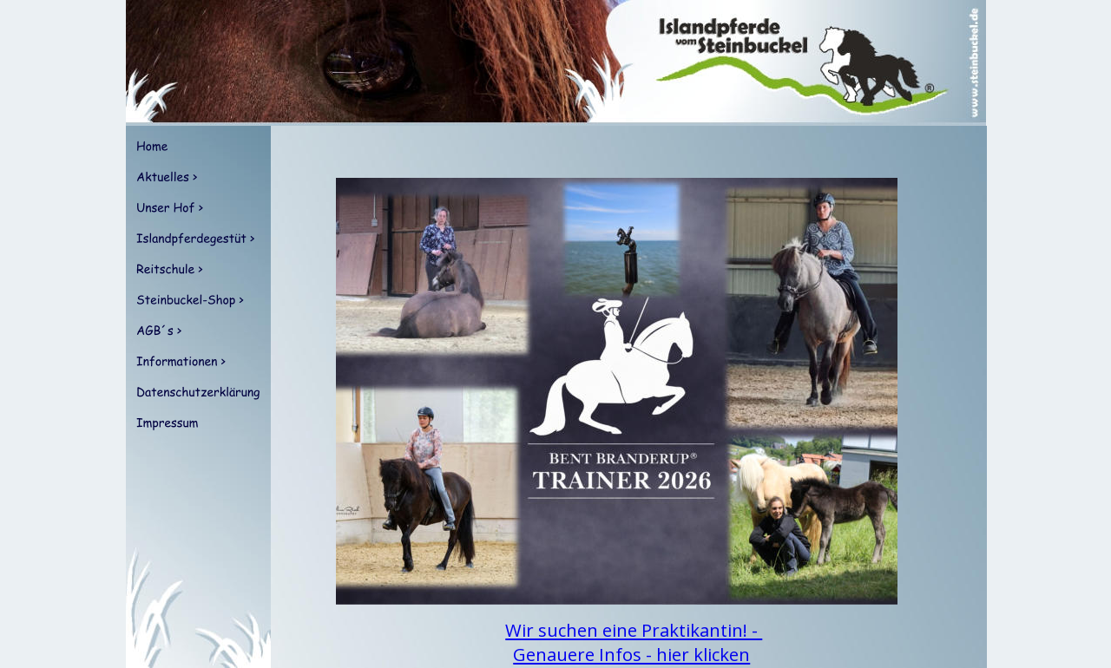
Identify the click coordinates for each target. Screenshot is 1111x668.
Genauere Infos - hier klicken (631, 654)
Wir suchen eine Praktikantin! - (633, 630)
